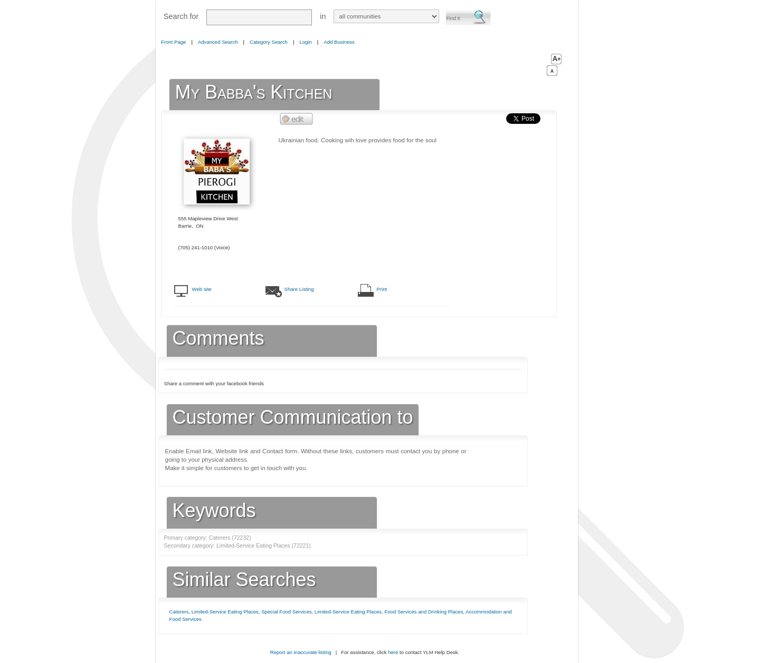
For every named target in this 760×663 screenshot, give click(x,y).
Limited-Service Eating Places (225, 612)
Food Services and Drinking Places (423, 612)
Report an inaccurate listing (300, 652)
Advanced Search (218, 42)
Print (382, 289)
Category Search (269, 42)
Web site (202, 289)
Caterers (179, 612)
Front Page (173, 42)
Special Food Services (286, 612)
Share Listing (299, 289)
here (393, 652)
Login (305, 42)
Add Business (339, 42)
